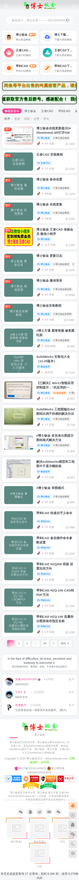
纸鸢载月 (20, 705)
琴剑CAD (64, 111)
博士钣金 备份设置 (49, 179)
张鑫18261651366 (26, 679)
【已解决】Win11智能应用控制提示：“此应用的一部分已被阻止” (55, 387)
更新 (17, 118)
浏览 (27, 118)
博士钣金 (30, 111)
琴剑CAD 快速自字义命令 (54, 513)
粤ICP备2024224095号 (30, 768)
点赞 (36, 118)
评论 (46, 118)
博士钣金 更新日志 (49, 255)
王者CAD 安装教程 (49, 154)
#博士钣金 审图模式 (50, 488)
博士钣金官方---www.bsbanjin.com (47, 758)
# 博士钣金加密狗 (62, 314)
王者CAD (47, 111)
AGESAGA (21, 684)
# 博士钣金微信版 (62, 289)
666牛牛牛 (21, 697)
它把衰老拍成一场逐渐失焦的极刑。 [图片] (41, 710)
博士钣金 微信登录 (49, 280)
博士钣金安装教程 (48, 305)
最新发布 (12, 111)
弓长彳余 (20, 692)
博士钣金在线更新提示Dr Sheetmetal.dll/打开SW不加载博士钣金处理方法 (54, 132)
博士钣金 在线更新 (49, 204)
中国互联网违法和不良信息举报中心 (46, 799)
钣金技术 (44, 366)
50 (45, 643)
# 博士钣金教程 (61, 138)
